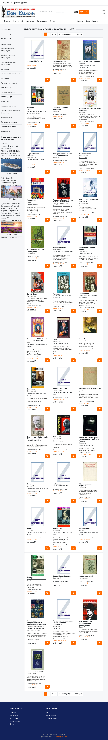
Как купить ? (18, 21)
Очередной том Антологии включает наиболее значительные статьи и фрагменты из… (88, 303)
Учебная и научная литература (8, 56)
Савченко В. (57, 439)
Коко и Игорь (84, 339)
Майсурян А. (31, 296)
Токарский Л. (84, 203)
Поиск (83, 12)
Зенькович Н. (57, 626)
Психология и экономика (10, 74)
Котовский (57, 437)
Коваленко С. (84, 156)
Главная (7, 21)
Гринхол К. (83, 341)
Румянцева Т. (58, 249)
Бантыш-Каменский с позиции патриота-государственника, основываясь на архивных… (37, 635)
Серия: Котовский (59, 441)
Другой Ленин (32, 294)
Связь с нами (42, 21)
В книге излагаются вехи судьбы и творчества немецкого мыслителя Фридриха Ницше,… (61, 257)
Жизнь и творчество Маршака (87, 484)
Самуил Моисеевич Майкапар (60, 108)
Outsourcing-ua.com (59, 737)
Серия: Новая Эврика (86, 445)
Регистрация (51, 715)
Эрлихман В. (83, 443)
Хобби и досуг (6, 97)
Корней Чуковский (60, 388)
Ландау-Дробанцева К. (61, 204)
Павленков (31, 389)
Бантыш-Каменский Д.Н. (35, 626)
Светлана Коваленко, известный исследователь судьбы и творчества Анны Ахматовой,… (88, 163)
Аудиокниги (5, 131)
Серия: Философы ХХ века (35, 159)
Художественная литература (7, 49)
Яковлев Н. (57, 530)
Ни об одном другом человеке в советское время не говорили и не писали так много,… (37, 301)
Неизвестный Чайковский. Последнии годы (37, 438)
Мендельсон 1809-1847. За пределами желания (37, 339)
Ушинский (57, 294)
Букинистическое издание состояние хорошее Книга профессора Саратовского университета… (36, 678)
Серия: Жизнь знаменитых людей (37, 488)
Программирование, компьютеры (8, 63)
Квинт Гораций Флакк (35, 671)
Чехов (29, 484)
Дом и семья (6, 88)
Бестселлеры (6, 29)
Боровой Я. (31, 253)
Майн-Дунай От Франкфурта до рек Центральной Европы (11, 188)
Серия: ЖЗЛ (83, 158)
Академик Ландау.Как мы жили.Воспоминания (63, 201)
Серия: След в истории (60, 485)
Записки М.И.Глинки (34, 61)
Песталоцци (84, 293)
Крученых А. (83, 392)
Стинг (55, 339)
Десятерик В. (31, 391)
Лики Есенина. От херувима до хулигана (90, 389)
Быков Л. (82, 627)
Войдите (6, 3)
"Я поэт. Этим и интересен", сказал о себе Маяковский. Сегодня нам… (88, 631)
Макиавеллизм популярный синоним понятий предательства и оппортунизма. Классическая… (37, 210)
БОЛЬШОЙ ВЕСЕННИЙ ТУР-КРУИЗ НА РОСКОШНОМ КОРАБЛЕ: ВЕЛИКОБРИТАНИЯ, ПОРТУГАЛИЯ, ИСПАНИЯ (11, 160)
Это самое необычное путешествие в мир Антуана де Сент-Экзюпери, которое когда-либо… (90, 117)
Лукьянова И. (58, 390)
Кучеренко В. (31, 157)
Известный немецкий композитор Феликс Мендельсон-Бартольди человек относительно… (35, 352)
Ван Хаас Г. (83, 63)
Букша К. (30, 109)
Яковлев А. (83, 251)
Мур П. (29, 342)
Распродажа (6, 38)
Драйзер (30, 528)
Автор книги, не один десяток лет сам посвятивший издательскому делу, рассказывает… (37, 401)
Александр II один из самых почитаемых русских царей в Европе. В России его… (89, 258)
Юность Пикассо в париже (89, 61)
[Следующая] (67, 34)
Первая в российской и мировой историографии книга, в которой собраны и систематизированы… (64, 634)
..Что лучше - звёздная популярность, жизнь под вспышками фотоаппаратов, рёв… (62, 349)
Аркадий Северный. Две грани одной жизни (62, 154)
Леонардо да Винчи (60, 61)
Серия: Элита (57, 628)
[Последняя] (78, 34)
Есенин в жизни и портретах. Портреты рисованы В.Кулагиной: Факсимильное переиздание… (89, 397)
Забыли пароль (51, 718)
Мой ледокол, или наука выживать (88, 200)
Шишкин (30, 577)
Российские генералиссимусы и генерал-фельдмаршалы (37, 622)
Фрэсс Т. (82, 112)
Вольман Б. (57, 111)
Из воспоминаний (86, 576)
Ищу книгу (30, 21)
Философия (5, 69)
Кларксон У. (57, 341)
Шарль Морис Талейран (62, 576)
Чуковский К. (83, 578)
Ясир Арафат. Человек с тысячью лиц (36, 250)
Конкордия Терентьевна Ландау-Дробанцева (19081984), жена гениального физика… (63, 211)
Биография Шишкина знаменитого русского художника (34, 585)
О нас (12, 724)
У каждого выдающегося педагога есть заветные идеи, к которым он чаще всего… (63, 302)
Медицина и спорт (8, 92)
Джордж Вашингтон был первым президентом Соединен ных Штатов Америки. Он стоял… (61, 540)
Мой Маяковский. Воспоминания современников (86, 623)
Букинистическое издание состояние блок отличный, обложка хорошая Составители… (88, 492)
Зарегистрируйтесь (20, 3)
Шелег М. (56, 157)
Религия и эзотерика (9, 83)
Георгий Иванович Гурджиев (34, 154)
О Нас (52, 21)
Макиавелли (31, 200)
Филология (5, 78)
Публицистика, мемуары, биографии (10, 112)
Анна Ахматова (85, 154)
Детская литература (9, 122)
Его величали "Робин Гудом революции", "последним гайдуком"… (62, 446)
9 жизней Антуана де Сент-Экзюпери (90, 109)
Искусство (5, 101)
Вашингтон (57, 528)
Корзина (79, 21)
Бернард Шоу (84, 528)
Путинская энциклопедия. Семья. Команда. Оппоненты (63, 622)
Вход (48, 712)
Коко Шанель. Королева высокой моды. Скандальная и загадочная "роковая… (89, 345)
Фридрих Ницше (59, 247)
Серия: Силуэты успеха (60, 343)
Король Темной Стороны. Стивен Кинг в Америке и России (89, 439)
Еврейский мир (6, 118)
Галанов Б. (83, 487)
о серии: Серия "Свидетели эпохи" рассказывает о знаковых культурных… (88, 72)
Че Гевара (57, 484)
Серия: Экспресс (32, 204)
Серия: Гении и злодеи (34, 440)
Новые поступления (8, 34)
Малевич (30, 107)
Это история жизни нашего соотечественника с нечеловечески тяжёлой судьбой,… (88, 208)
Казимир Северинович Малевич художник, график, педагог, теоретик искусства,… (37, 118)
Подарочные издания (9, 127)
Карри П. (30, 202)
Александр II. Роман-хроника (87, 248)
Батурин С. (30, 530)
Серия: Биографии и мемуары (62, 206)
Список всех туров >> (10, 238)
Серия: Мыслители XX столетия (63, 251)
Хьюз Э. (81, 530)
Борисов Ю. (57, 578)
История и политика (8, 106)
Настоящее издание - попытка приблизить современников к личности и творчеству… (37, 445)
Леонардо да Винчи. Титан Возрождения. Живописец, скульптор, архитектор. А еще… (63, 65)
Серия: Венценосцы (85, 253)
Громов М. (30, 486)
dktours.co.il (7, 139)
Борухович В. (31, 673)
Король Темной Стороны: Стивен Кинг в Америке (87, 449)
